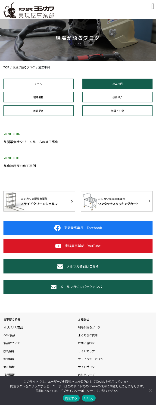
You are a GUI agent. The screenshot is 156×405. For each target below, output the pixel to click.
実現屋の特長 (11, 319)
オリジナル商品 (13, 327)
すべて (38, 83)
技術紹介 (117, 97)
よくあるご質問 (87, 335)
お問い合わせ (86, 343)
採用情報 (9, 375)
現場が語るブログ (89, 327)
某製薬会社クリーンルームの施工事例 (30, 141)
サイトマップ (86, 351)
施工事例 (117, 83)
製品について (11, 343)
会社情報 (9, 367)
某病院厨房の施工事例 (19, 165)
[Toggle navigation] (153, 6)
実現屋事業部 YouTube (78, 245)
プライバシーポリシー (92, 359)
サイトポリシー (87, 367)
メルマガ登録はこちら (78, 266)
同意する (71, 398)
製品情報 (38, 97)
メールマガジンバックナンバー (78, 287)
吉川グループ (86, 375)
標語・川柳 (117, 110)
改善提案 (38, 110)
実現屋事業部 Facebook (78, 228)
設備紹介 (9, 359)
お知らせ (83, 319)
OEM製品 (9, 335)
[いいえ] (150, 390)
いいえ (89, 398)
